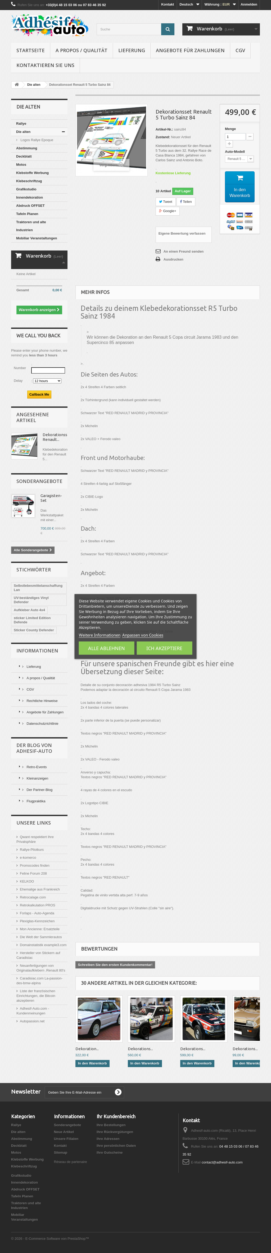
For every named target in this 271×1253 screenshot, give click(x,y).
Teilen (186, 202)
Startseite (30, 50)
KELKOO (27, 881)
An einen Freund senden (184, 251)
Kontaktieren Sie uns (45, 65)
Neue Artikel (64, 1132)
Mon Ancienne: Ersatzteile (40, 929)
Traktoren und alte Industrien (31, 226)
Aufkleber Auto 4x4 (29, 610)
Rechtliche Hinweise (42, 701)
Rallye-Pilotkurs (32, 850)
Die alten (23, 132)
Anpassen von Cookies (142, 635)
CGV (240, 50)
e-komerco (28, 858)
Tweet (165, 202)
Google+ (167, 211)
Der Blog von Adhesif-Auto (34, 748)
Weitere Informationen (99, 635)
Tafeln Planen (27, 214)
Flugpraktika (35, 801)
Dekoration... (87, 1048)
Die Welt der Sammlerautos (41, 937)
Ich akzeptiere (164, 648)
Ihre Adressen (108, 1139)
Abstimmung (26, 148)
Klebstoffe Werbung (32, 173)
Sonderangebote (39, 481)
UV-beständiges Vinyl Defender (31, 600)
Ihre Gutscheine (110, 1152)
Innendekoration (29, 197)
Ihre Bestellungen (111, 1125)
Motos (21, 165)
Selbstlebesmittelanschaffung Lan (38, 588)
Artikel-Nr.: (164, 129)
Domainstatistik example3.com (43, 945)
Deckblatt (24, 156)
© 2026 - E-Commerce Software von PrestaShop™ (50, 1239)
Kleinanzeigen (37, 778)
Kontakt (167, 4)
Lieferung (131, 50)
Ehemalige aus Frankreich (40, 889)
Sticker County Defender (34, 630)
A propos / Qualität (81, 50)
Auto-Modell (235, 152)
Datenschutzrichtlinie (42, 724)
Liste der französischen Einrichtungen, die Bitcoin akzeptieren (35, 996)
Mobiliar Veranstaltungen (36, 238)
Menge (230, 129)
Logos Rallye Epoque (36, 140)
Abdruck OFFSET (30, 206)
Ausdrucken (173, 259)
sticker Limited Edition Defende (32, 620)
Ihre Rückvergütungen (115, 1132)
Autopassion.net (32, 1021)
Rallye (21, 124)
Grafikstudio (26, 189)
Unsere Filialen (66, 1139)
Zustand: (163, 137)
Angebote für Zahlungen (190, 50)
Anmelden (249, 4)
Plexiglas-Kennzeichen (37, 921)
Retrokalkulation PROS (37, 905)
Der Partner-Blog (39, 790)
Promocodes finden (34, 865)
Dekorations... (140, 1048)
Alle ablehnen (106, 648)
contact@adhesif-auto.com (222, 1162)
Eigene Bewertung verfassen (182, 233)
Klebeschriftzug (29, 181)
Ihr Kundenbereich (116, 1116)
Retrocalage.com (33, 897)
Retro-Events (36, 767)
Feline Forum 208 (33, 873)
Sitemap (60, 1152)
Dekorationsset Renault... (57, 437)
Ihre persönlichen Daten (116, 1146)
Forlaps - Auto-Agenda (37, 913)
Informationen (37, 650)
